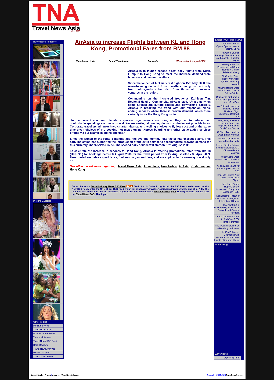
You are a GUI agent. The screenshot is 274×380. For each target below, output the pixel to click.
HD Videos (39, 41)
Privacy (48, 375)
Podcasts (153, 61)
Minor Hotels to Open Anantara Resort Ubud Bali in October (228, 90)
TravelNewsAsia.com (70, 375)
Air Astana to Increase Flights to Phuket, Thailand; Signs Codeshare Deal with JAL (228, 111)
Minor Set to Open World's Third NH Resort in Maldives (227, 159)
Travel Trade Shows (43, 356)
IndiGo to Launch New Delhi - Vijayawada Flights (228, 178)
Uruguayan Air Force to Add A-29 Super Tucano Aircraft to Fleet (227, 100)
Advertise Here (232, 357)
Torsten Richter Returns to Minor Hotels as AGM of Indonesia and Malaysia (227, 149)
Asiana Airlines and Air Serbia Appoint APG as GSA (227, 168)
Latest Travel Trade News (228, 39)
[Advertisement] (168, 18)
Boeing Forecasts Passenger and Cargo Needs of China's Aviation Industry (228, 68)
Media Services (41, 325)
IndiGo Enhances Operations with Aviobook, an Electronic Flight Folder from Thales (226, 236)
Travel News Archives (44, 348)
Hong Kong (77, 169)
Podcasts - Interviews (44, 333)
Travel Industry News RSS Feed (108, 186)
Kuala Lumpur (200, 166)
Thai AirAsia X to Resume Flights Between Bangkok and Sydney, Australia (227, 209)
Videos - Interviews (43, 337)
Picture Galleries (42, 201)
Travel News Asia (85, 61)
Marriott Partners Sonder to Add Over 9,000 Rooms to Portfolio (227, 219)
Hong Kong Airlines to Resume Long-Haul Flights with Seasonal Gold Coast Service (228, 124)
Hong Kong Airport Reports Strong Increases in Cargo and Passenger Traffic (227, 188)
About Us (56, 375)
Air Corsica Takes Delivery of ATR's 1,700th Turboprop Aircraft (230, 80)
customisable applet (165, 191)
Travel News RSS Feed (45, 341)
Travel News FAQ (85, 194)
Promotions (151, 166)
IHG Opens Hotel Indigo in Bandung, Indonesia (227, 227)
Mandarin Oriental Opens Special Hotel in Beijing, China (227, 46)
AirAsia (184, 166)
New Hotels (169, 166)
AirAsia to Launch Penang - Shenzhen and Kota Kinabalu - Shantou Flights (227, 56)
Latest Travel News (119, 61)
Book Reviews (40, 345)
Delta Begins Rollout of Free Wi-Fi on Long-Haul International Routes (227, 198)
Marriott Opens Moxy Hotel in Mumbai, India (228, 140)
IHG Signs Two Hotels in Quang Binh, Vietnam (227, 133)
